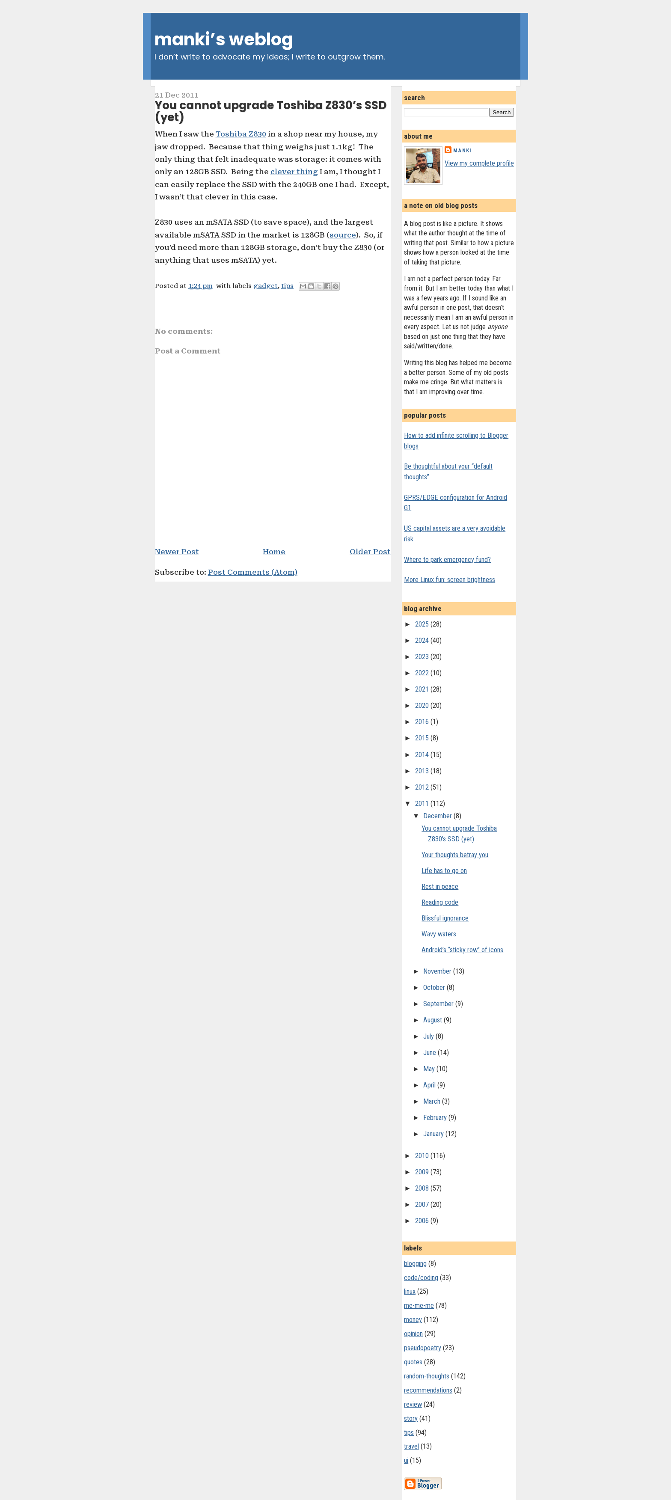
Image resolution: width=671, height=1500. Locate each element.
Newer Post (177, 551)
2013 (423, 771)
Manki (462, 150)
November (438, 971)
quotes (413, 1362)
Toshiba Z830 (241, 134)
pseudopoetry (422, 1348)
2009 (423, 1172)
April (430, 1085)
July (429, 1036)
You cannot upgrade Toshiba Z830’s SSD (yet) (270, 111)
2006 (423, 1221)
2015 (423, 738)
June (430, 1053)
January (434, 1134)
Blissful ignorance (445, 918)
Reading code (440, 902)
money (413, 1320)
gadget (265, 286)
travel (411, 1446)
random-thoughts (426, 1376)
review (413, 1404)
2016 (423, 722)
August (433, 1020)
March (432, 1101)
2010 (423, 1156)
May (429, 1069)
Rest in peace (440, 886)
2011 (423, 803)
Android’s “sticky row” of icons (462, 950)
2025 (423, 624)
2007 (423, 1204)
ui (406, 1460)
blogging (415, 1263)
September (439, 1004)
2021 (423, 689)
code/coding (421, 1278)
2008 (423, 1188)
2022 (423, 673)
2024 (423, 640)
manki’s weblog (223, 39)
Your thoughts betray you (455, 855)
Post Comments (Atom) (252, 572)
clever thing (294, 171)
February (435, 1118)
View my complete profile (479, 163)
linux (410, 1291)
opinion (413, 1334)
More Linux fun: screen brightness (449, 580)
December (438, 816)
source (343, 235)
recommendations (428, 1390)
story (411, 1418)
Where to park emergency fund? (447, 559)
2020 (423, 705)
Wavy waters (439, 934)
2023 (423, 657)
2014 (423, 755)
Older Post (370, 551)
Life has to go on (444, 871)
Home (274, 551)
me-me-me (419, 1305)
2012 (423, 787)
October (435, 987)
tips (287, 286)
